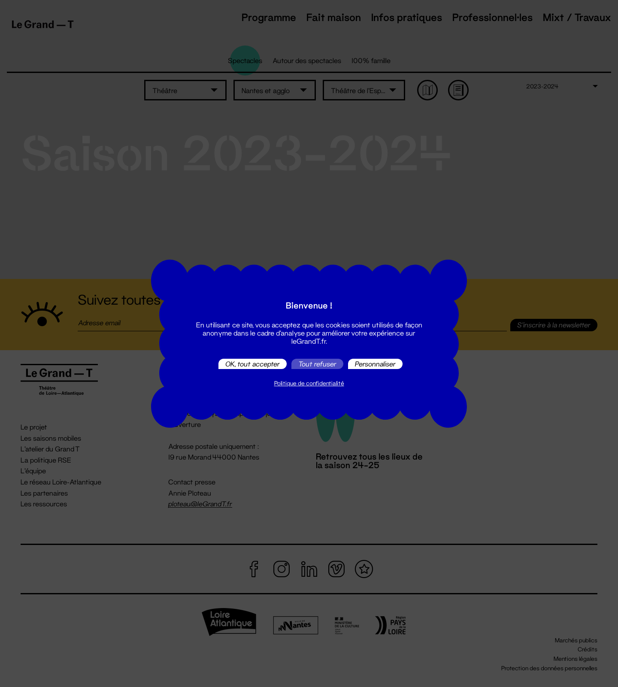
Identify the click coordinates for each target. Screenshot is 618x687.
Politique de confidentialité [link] (309, 383)
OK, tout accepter (252, 364)
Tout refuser (317, 364)
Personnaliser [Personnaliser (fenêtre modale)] (375, 364)
